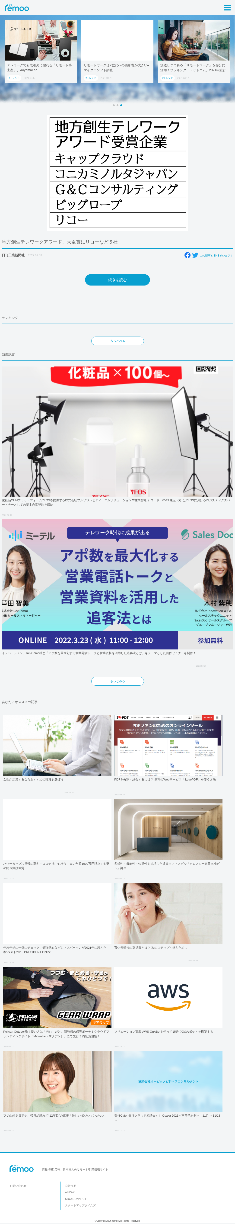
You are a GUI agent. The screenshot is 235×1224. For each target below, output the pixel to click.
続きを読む (117, 280)
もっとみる (117, 341)
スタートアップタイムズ (80, 1205)
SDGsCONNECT (75, 1199)
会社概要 (70, 1186)
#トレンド (14, 78)
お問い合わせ (18, 1186)
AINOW (70, 1192)
